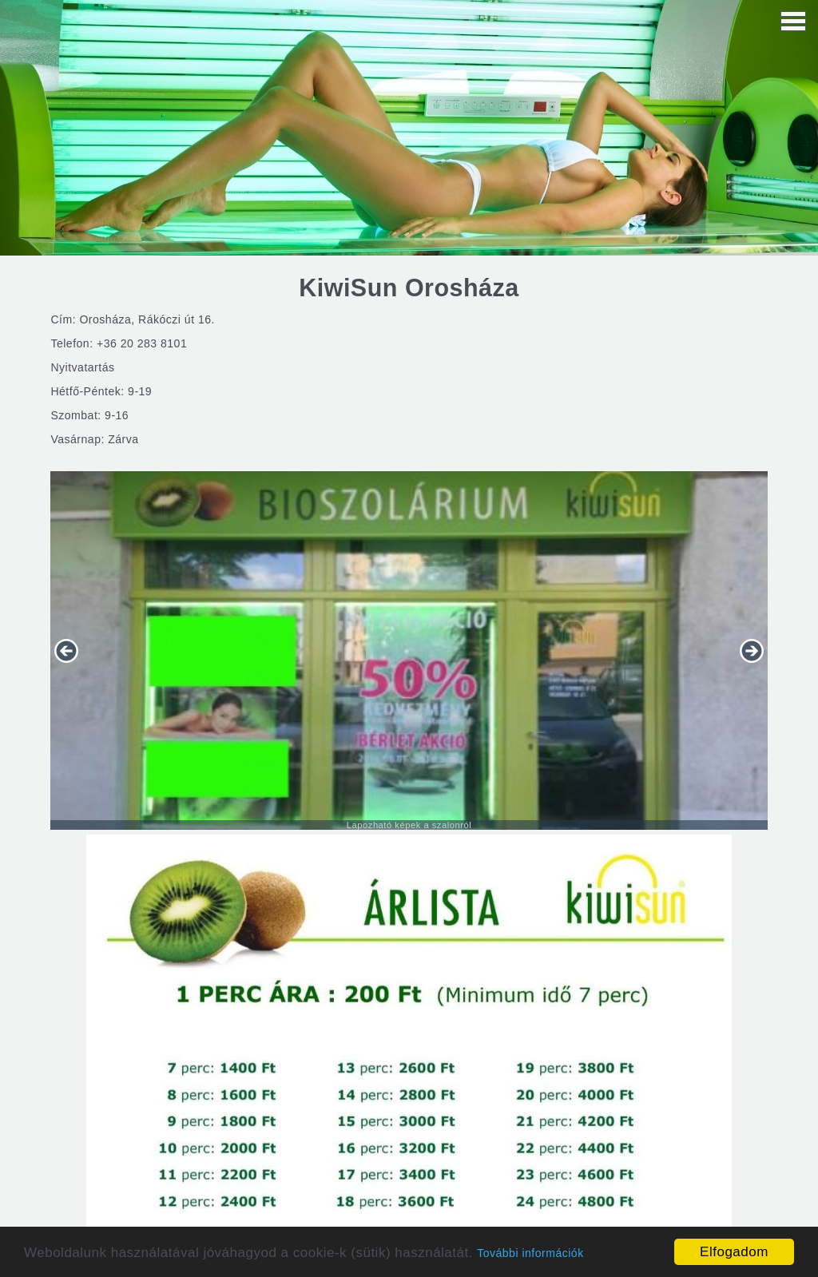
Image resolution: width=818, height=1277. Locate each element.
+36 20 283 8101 (142, 343)
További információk (530, 1253)
